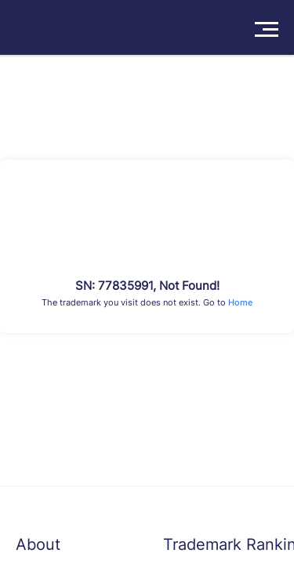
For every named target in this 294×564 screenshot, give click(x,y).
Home (240, 302)
